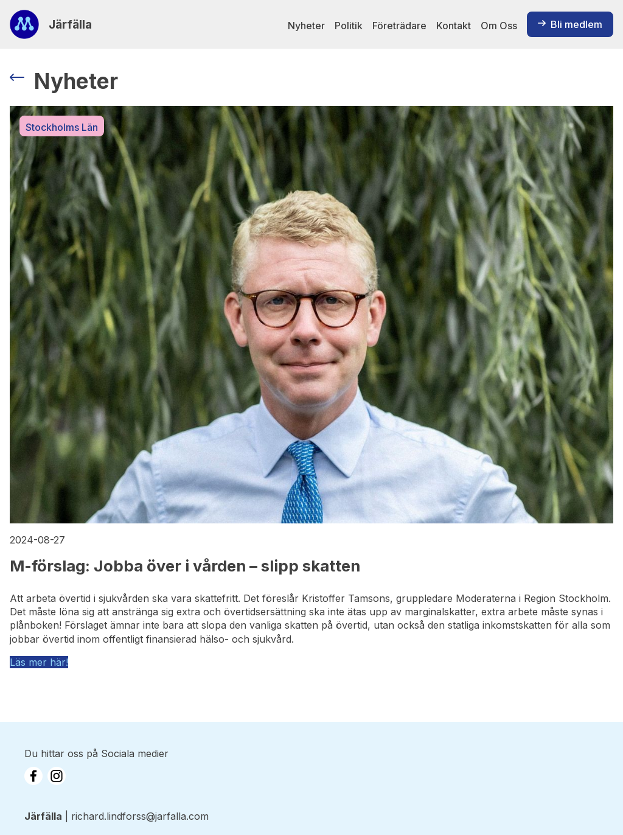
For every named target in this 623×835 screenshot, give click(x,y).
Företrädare (399, 25)
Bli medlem (570, 24)
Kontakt (453, 25)
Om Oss (499, 25)
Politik (349, 25)
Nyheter (306, 25)
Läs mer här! (39, 662)
